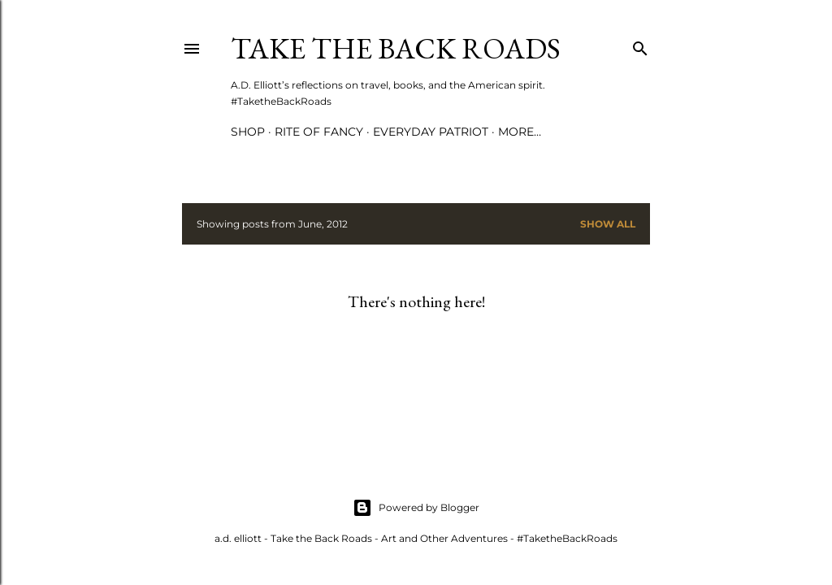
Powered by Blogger (416, 508)
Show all (607, 224)
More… (519, 131)
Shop (248, 131)
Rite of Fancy (319, 131)
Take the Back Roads (396, 48)
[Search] (640, 45)
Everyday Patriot (430, 131)
